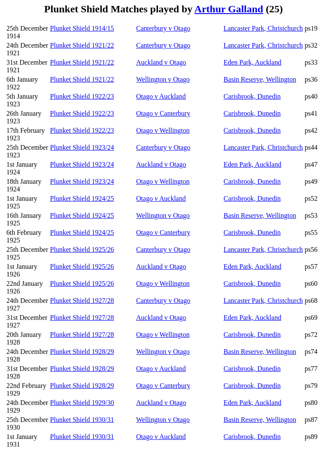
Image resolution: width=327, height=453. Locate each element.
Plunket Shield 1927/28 (82, 300)
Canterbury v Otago (163, 28)
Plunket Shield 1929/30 (82, 402)
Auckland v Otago (161, 62)
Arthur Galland (229, 8)
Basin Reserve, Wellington (260, 79)
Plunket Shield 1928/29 (82, 351)
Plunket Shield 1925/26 (82, 249)
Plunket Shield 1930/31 (82, 419)
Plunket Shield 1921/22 (82, 45)
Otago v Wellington (163, 130)
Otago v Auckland (161, 96)
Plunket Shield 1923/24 (82, 147)
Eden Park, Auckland (252, 62)
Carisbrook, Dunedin (252, 96)
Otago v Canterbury (163, 113)
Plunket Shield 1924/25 (82, 198)
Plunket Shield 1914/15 (82, 28)
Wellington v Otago (163, 79)
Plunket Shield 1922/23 (82, 96)
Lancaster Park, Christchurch (263, 28)
